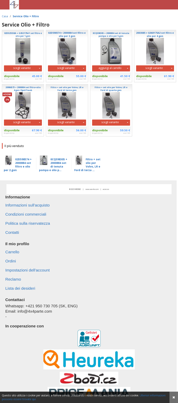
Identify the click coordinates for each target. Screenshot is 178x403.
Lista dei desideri (20, 288)
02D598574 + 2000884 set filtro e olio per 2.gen (18, 164)
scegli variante (22, 68)
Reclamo (13, 279)
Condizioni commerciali (25, 214)
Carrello (12, 252)
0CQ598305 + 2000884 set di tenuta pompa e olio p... (53, 164)
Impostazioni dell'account (27, 270)
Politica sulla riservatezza (27, 223)
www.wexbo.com (92, 189)
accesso (106, 189)
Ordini (10, 261)
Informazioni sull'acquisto (27, 205)
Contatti (12, 232)
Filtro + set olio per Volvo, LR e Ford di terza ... (87, 164)
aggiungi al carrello (110, 68)
